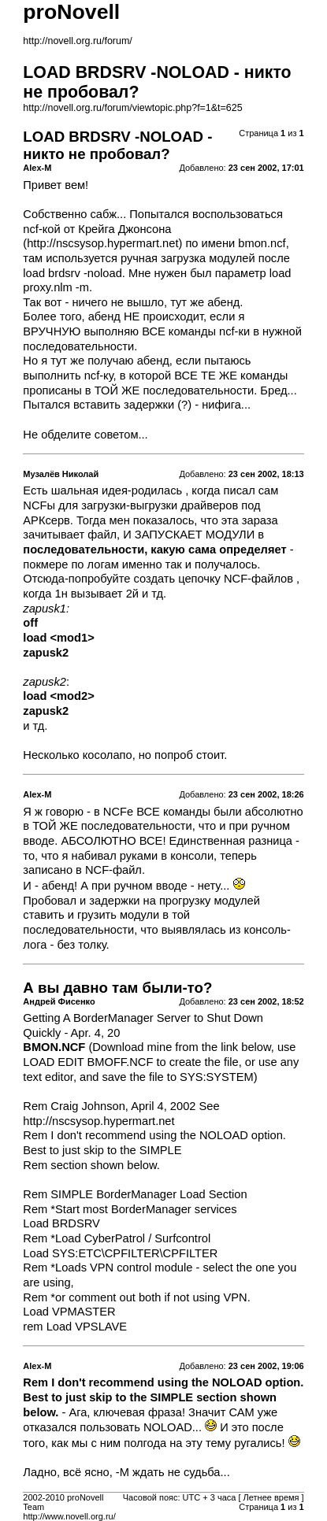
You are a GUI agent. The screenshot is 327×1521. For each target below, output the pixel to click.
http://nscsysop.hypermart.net (102, 243)
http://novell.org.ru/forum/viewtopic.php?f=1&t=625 (132, 107)
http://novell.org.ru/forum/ (77, 40)
